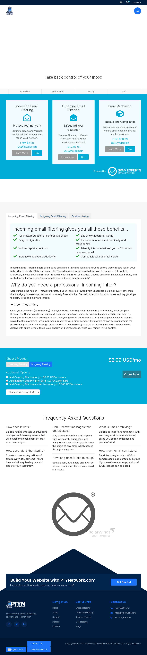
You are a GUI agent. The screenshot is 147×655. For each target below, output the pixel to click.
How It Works (58, 91)
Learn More (21, 152)
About (55, 612)
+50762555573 (122, 608)
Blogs (78, 626)
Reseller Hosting (83, 617)
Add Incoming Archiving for (37, 380)
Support (56, 617)
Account (136, 3)
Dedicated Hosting (85, 612)
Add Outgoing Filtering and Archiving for (44, 384)
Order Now (131, 374)
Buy (37, 152)
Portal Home (59, 25)
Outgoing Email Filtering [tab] (53, 216)
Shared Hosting (83, 608)
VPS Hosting (82, 621)
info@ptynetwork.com (125, 613)
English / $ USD (16, 649)
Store (72, 25)
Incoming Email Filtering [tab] (21, 216)
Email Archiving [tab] (80, 216)
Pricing (91, 91)
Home (55, 608)
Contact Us (36, 644)
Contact (56, 626)
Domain (56, 621)
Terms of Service (39, 649)
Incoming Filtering (17, 364)
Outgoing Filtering (40, 364)
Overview (25, 91)
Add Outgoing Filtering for (36, 377)
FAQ (124, 91)
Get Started (124, 582)
